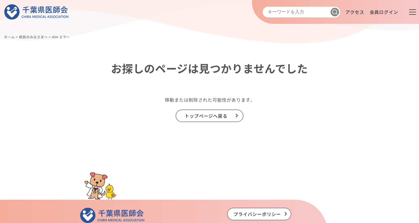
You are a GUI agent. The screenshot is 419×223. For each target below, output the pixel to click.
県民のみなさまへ (33, 36)
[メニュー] (412, 12)
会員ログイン (384, 12)
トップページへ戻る (206, 115)
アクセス (355, 12)
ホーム (9, 36)
